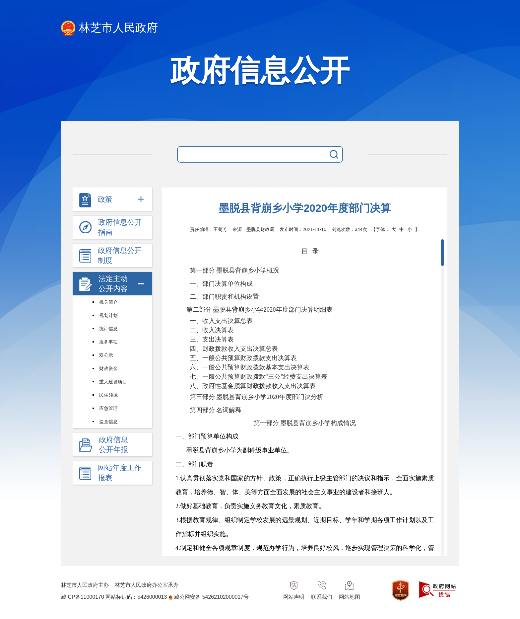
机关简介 (108, 302)
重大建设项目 (113, 381)
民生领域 (108, 395)
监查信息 (108, 421)
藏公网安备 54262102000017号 (211, 597)
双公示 (106, 355)
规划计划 (108, 315)
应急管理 (108, 408)
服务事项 (108, 342)
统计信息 (108, 328)
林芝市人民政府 (109, 28)
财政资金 (108, 368)
